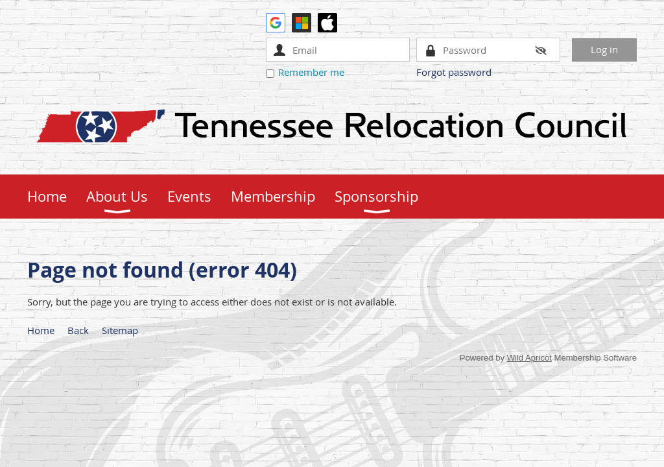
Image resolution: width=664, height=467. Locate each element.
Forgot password (454, 72)
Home (40, 330)
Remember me (311, 72)
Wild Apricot (529, 358)
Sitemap (120, 330)
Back (78, 330)
